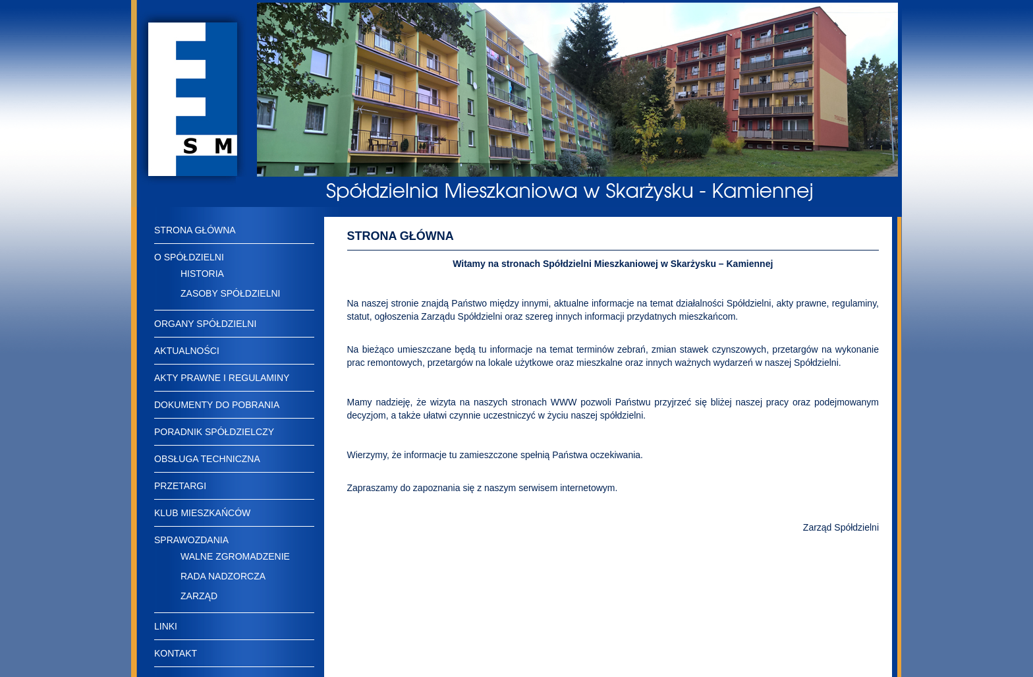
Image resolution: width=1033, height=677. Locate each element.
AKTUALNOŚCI (186, 350)
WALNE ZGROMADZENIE (235, 556)
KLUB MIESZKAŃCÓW (202, 513)
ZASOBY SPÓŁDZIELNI (230, 293)
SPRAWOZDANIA (191, 540)
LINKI (165, 626)
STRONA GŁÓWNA (195, 230)
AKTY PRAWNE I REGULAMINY (221, 377)
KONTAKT (175, 653)
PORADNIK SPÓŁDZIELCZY (214, 432)
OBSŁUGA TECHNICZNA (207, 459)
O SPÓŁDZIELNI (189, 257)
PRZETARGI (180, 486)
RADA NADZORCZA (223, 576)
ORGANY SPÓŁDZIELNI (205, 323)
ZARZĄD (199, 596)
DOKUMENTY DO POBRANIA (216, 404)
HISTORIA (202, 273)
